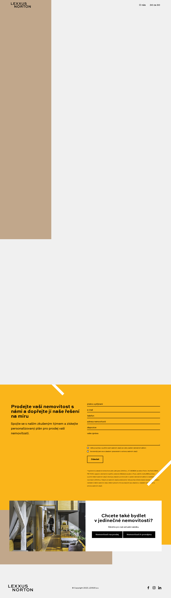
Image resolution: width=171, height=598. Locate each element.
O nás (142, 5)
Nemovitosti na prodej (107, 535)
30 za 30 (155, 5)
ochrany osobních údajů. (130, 451)
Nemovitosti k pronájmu (139, 535)
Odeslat (95, 459)
